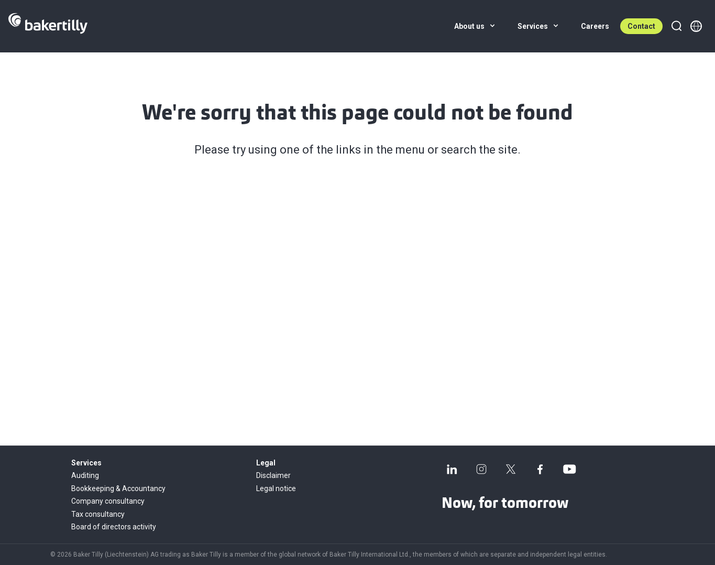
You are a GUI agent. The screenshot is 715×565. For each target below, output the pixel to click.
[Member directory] (696, 26)
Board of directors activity (113, 527)
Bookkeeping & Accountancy (118, 488)
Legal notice (276, 488)
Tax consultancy (98, 514)
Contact (641, 26)
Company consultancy (108, 501)
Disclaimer (273, 475)
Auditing (85, 475)
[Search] (676, 26)
